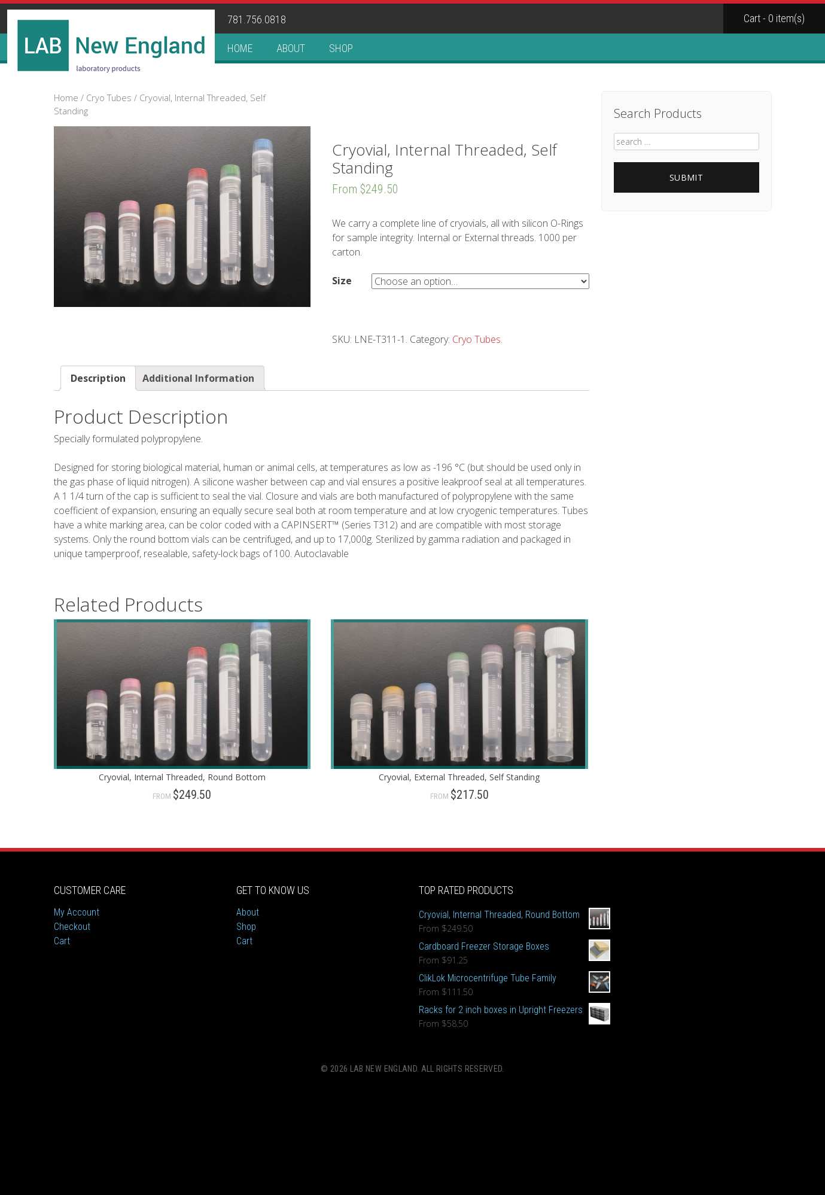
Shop (341, 48)
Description (98, 378)
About (290, 48)
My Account (76, 912)
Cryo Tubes (109, 98)
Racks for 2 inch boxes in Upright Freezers (514, 1010)
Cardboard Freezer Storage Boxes (514, 946)
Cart (62, 941)
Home (239, 48)
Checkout (72, 926)
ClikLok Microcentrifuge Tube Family (514, 978)
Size (342, 280)
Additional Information (198, 378)
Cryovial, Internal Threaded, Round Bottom (514, 915)
